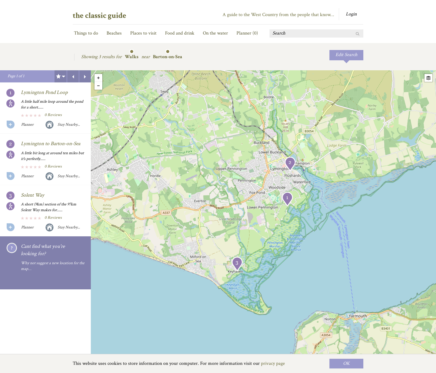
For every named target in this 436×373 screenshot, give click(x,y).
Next (85, 76)
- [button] (98, 86)
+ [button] (98, 78)
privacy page (273, 363)
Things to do (86, 33)
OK (346, 363)
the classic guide (99, 15)
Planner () (247, 33)
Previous (73, 76)
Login (351, 14)
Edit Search (346, 55)
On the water (215, 33)
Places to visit (143, 33)
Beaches (114, 33)
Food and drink (179, 33)
